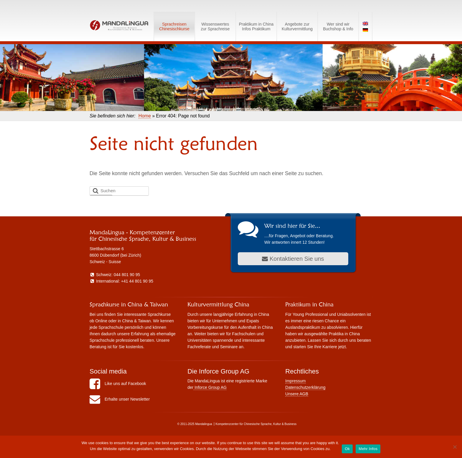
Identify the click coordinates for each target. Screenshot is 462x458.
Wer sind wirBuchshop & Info (338, 26)
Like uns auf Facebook (118, 383)
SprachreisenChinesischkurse (174, 26)
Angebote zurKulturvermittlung (297, 26)
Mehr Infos (368, 449)
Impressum (295, 381)
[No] (455, 447)
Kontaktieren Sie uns (293, 258)
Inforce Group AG (210, 387)
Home (144, 115)
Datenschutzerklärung (305, 387)
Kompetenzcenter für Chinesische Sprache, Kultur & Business (256, 424)
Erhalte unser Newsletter (120, 399)
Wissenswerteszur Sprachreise (215, 26)
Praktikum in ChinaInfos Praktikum (256, 26)
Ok (347, 449)
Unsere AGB (296, 393)
